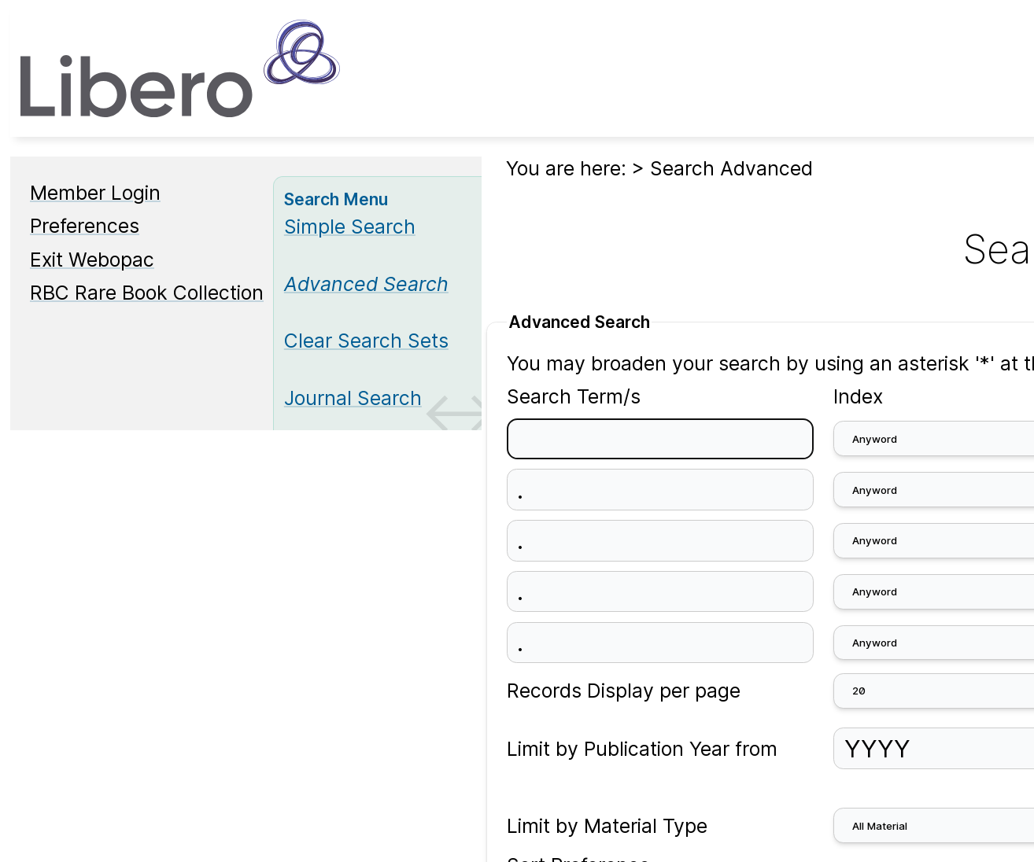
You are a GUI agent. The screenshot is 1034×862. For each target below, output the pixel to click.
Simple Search (349, 226)
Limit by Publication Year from (642, 749)
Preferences (84, 226)
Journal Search (353, 398)
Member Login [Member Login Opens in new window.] (95, 192)
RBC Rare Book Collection (147, 292)
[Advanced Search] (366, 284)
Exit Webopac (92, 259)
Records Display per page (623, 690)
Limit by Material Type (607, 826)
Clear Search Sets (366, 340)
